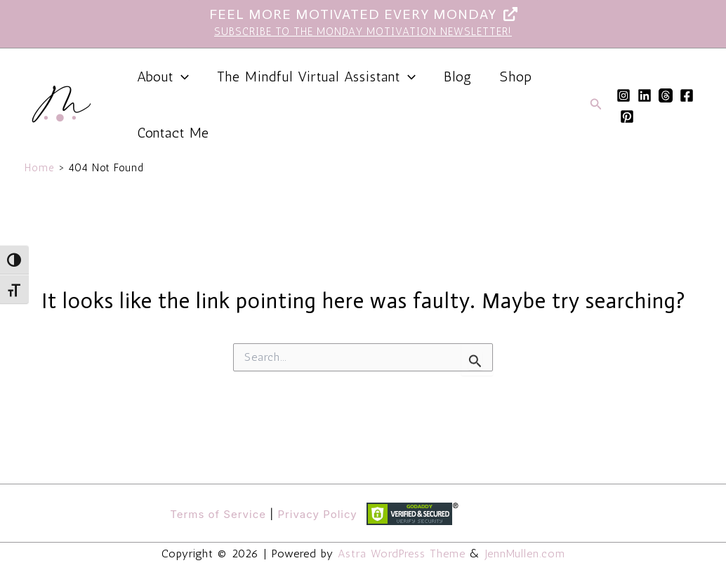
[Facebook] (687, 95)
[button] (596, 104)
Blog (458, 76)
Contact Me (173, 132)
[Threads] (666, 95)
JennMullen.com (525, 553)
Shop (516, 76)
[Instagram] (623, 95)
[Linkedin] (645, 95)
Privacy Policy (317, 514)
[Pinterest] (627, 117)
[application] (181, 76)
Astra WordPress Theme (402, 553)
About (163, 76)
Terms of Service (218, 514)
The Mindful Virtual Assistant (316, 76)
